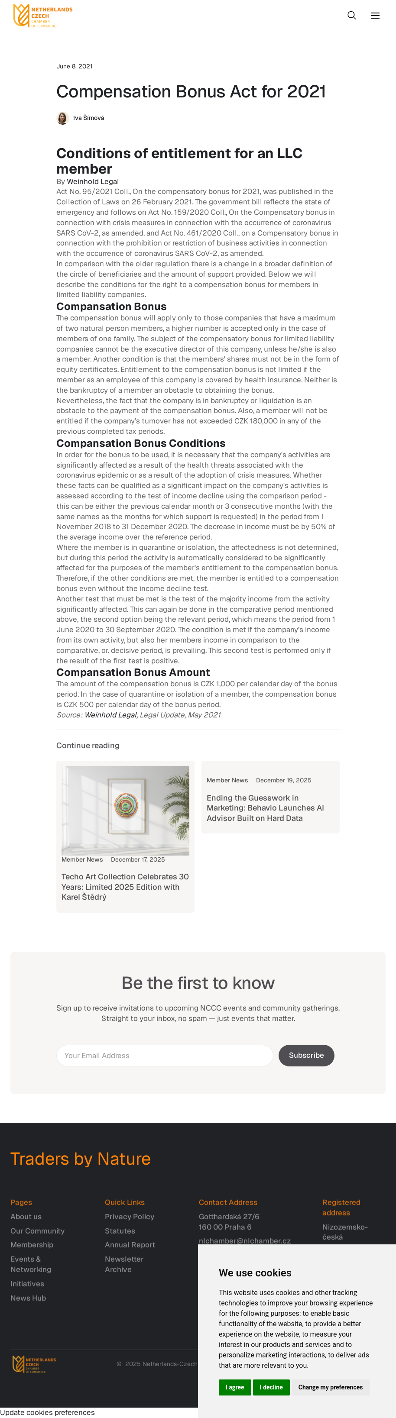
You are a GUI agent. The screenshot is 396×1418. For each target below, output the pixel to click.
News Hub (28, 1302)
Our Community (37, 1235)
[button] (375, 15)
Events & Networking (30, 1269)
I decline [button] (271, 1387)
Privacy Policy (129, 1220)
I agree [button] (235, 1387)
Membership (31, 1249)
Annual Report (130, 1249)
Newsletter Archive (124, 1269)
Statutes (120, 1235)
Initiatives (27, 1287)
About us (26, 1220)
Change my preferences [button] (331, 1387)
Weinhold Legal (93, 181)
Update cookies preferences (47, 1412)
